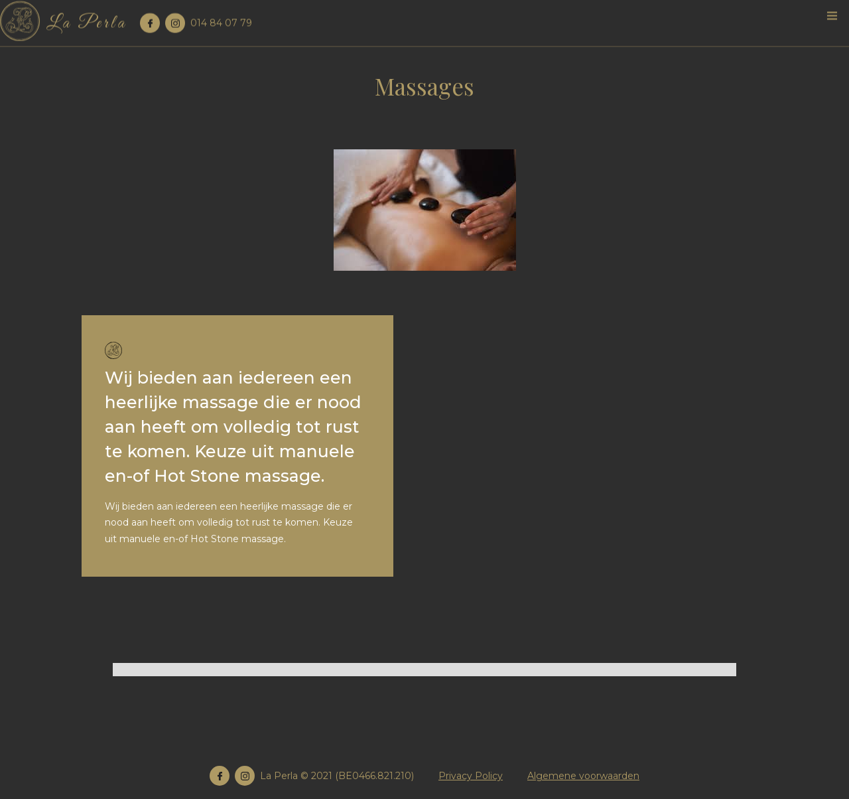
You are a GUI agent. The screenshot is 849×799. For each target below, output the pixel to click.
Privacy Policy (470, 776)
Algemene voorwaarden (583, 776)
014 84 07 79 (221, 21)
